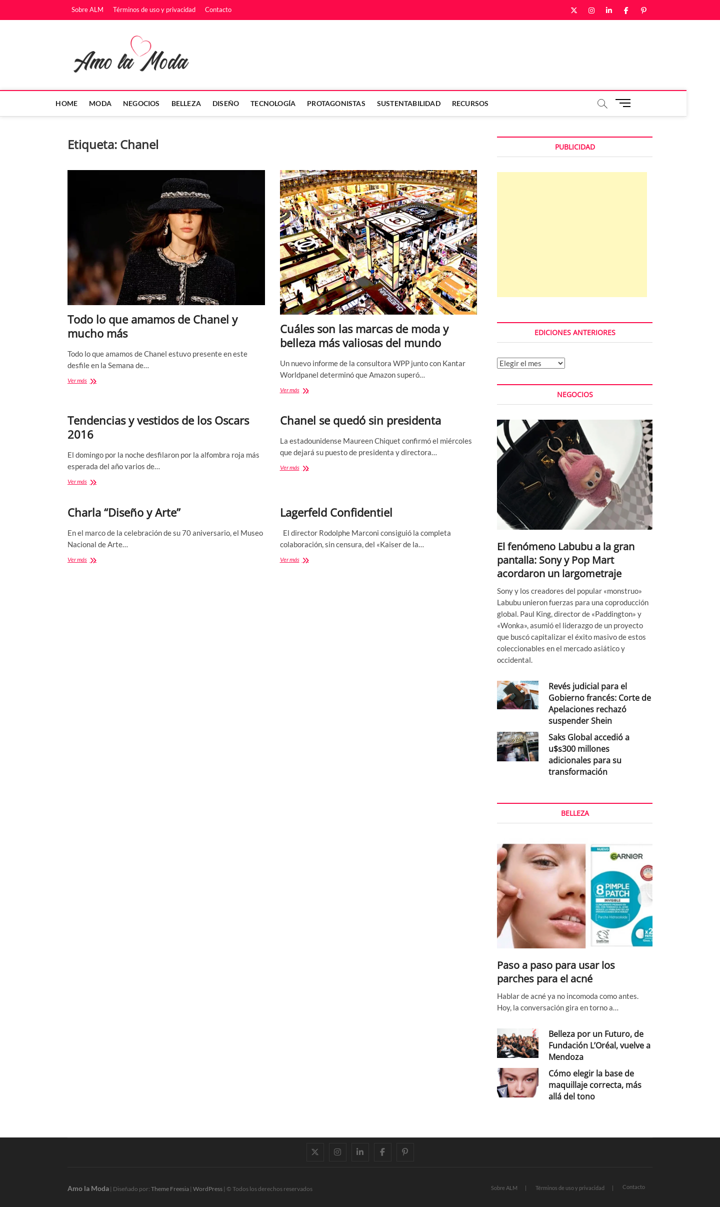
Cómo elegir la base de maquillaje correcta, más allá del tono (595, 1085)
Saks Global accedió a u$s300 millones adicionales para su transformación (589, 754)
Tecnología (290, 103)
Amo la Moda (88, 1188)
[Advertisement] (572, 234)
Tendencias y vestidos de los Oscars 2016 (158, 427)
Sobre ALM (88, 10)
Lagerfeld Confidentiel (336, 512)
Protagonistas (353, 103)
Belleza (203, 103)
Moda (117, 103)
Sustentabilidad (425, 103)
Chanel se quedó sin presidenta (360, 420)
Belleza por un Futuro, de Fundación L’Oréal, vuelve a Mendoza (599, 1045)
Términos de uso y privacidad (154, 10)
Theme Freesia (170, 1188)
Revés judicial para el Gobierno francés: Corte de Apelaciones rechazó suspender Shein (599, 703)
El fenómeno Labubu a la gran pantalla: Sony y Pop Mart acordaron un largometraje (565, 560)
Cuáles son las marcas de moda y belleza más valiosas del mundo (364, 335)
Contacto (218, 10)
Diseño (243, 103)
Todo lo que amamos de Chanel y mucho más (153, 326)
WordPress (207, 1188)
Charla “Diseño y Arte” (124, 512)
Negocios (158, 103)
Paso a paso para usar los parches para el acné (556, 971)
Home (83, 103)
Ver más (87, 381)
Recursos (487, 103)
